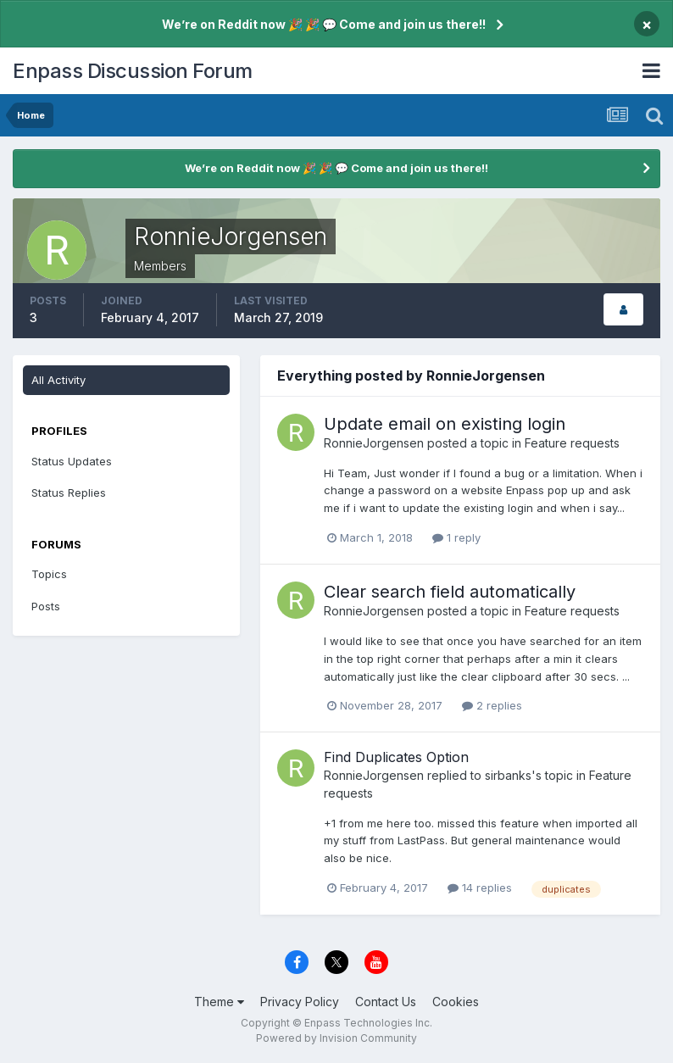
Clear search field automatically (450, 592)
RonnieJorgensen (374, 443)
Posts (45, 606)
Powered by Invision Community (336, 1038)
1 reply (456, 537)
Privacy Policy (299, 1001)
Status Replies (68, 492)
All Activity (58, 380)
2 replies (492, 705)
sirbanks (508, 775)
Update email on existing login (444, 424)
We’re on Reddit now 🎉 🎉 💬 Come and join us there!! (324, 24)
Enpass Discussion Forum (133, 70)
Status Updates (71, 461)
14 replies (480, 887)
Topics (49, 574)
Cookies (455, 1001)
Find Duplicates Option (396, 757)
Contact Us (385, 1001)
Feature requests (572, 443)
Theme (219, 1001)
